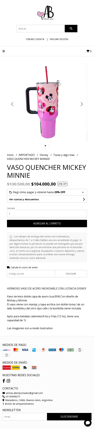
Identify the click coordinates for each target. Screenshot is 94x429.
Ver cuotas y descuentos (24, 199)
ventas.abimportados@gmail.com (22, 393)
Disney (44, 155)
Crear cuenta (35, 39)
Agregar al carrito (47, 223)
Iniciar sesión (59, 39)
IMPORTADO (27, 155)
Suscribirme (69, 416)
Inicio (10, 155)
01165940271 (11, 396)
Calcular (71, 273)
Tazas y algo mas (64, 155)
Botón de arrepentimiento (18, 403)
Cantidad (11, 208)
